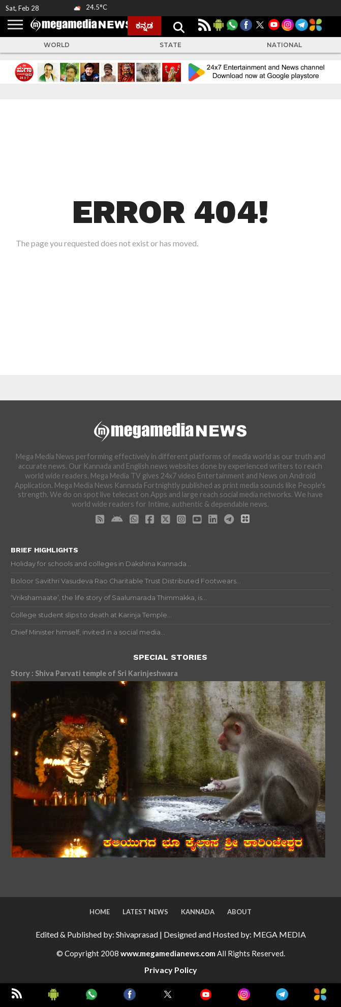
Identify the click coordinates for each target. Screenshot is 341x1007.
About (239, 912)
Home (99, 912)
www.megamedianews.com (167, 953)
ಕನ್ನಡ (144, 25)
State (170, 45)
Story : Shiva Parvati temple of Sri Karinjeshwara (94, 673)
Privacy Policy (170, 970)
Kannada (197, 912)
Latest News (145, 912)
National (284, 45)
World (57, 45)
